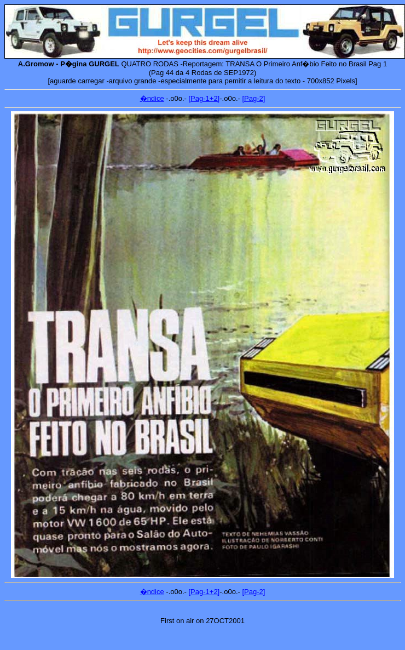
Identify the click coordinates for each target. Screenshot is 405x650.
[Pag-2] (253, 98)
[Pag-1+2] (204, 98)
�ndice (152, 98)
